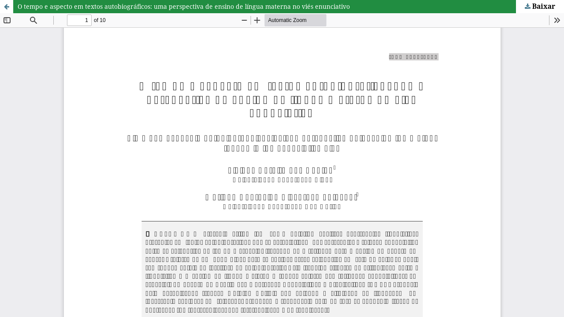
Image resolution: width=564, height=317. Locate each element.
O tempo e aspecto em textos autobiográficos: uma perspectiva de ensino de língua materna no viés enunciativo (184, 6)
